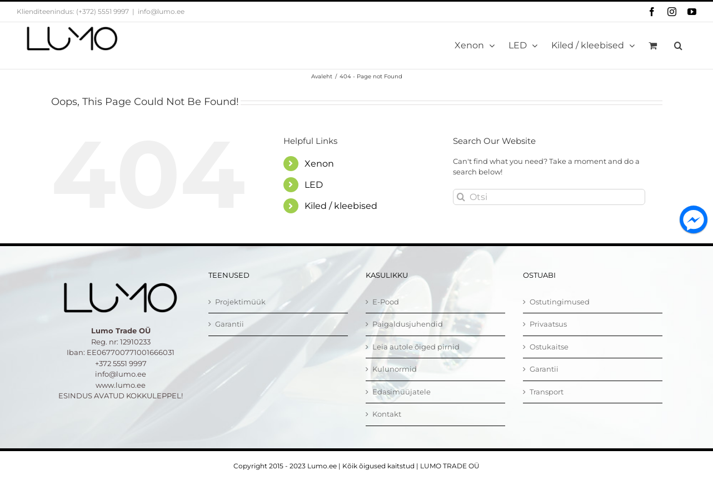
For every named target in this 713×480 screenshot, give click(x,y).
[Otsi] (549, 197)
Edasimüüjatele (401, 391)
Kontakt (386, 413)
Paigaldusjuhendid (407, 323)
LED (314, 184)
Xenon (319, 163)
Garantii (229, 323)
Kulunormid (394, 368)
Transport (547, 391)
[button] (678, 45)
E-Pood (385, 301)
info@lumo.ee (161, 11)
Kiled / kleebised (341, 206)
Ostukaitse (549, 346)
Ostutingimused (560, 301)
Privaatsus (548, 323)
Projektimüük (240, 301)
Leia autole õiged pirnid (416, 346)
